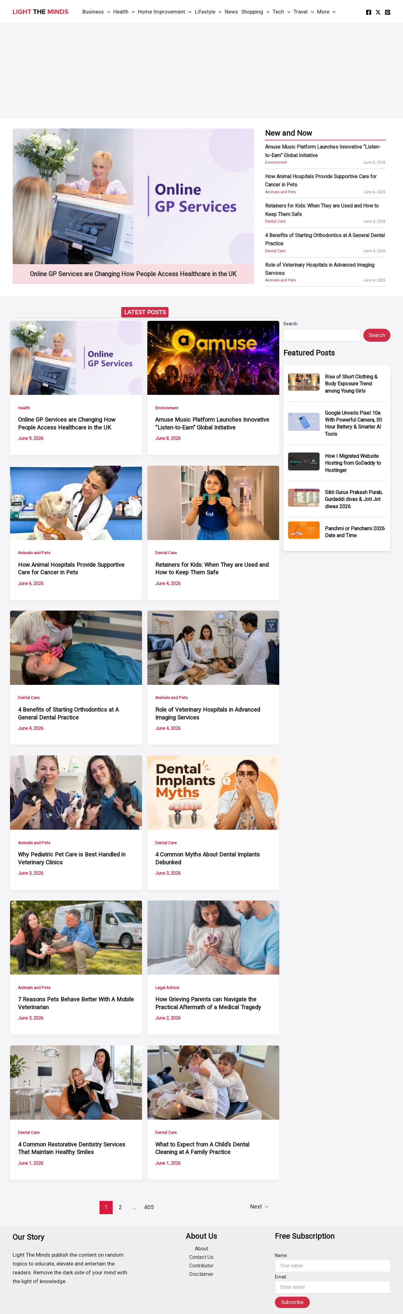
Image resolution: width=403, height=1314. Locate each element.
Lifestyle (208, 12)
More (326, 12)
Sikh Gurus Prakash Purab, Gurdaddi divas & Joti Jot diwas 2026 (354, 499)
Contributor (201, 1266)
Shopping (255, 12)
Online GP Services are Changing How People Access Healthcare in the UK (133, 274)
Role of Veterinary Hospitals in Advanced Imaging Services (319, 269)
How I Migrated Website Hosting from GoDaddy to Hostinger (353, 463)
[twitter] (378, 12)
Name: (281, 1255)
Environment (276, 162)
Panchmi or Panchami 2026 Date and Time (355, 532)
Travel (303, 12)
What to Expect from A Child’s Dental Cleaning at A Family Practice (203, 1148)
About (201, 1249)
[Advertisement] (201, 71)
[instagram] (387, 12)
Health (124, 12)
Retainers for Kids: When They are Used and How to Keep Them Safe (322, 210)
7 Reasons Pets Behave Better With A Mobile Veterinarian (67, 1003)
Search (290, 323)
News (231, 12)
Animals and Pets (280, 192)
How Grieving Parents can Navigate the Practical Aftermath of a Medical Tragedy (209, 1003)
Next (259, 1207)
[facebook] (369, 12)
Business (96, 12)
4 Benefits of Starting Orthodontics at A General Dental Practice (325, 239)
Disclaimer (201, 1275)
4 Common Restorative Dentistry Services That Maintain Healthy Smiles (73, 1148)
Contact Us (201, 1257)
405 (148, 1207)
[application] (107, 12)
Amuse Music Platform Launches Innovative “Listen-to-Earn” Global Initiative (323, 151)
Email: (281, 1276)
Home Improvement (164, 12)
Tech (281, 12)
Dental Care (275, 221)
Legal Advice (167, 987)
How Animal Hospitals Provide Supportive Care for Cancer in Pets (321, 180)
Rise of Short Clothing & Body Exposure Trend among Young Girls (351, 384)
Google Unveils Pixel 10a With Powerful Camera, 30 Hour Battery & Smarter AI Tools (353, 423)
